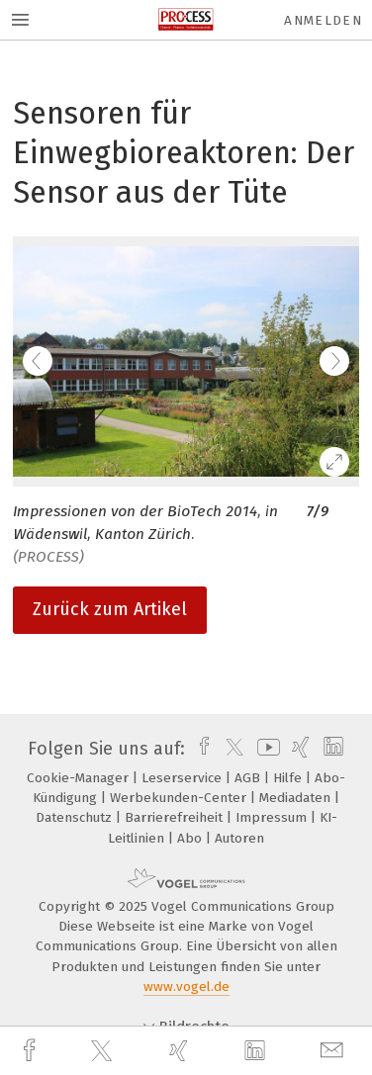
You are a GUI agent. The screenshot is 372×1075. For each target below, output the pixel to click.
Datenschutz (76, 817)
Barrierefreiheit (176, 817)
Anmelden (323, 20)
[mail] (334, 1050)
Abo (191, 838)
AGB (249, 777)
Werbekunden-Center (180, 797)
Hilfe (289, 777)
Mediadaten (296, 797)
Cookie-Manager (80, 777)
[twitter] (104, 1051)
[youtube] (265, 749)
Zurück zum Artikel (110, 609)
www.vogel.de (186, 986)
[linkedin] (257, 1051)
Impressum (273, 817)
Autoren (239, 838)
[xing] (181, 1050)
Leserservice (183, 777)
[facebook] (32, 1050)
